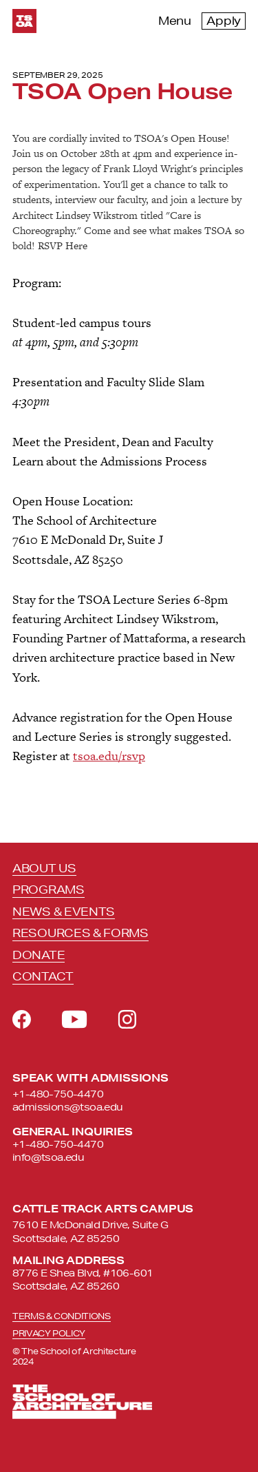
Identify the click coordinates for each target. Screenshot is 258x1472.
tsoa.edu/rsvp (109, 755)
